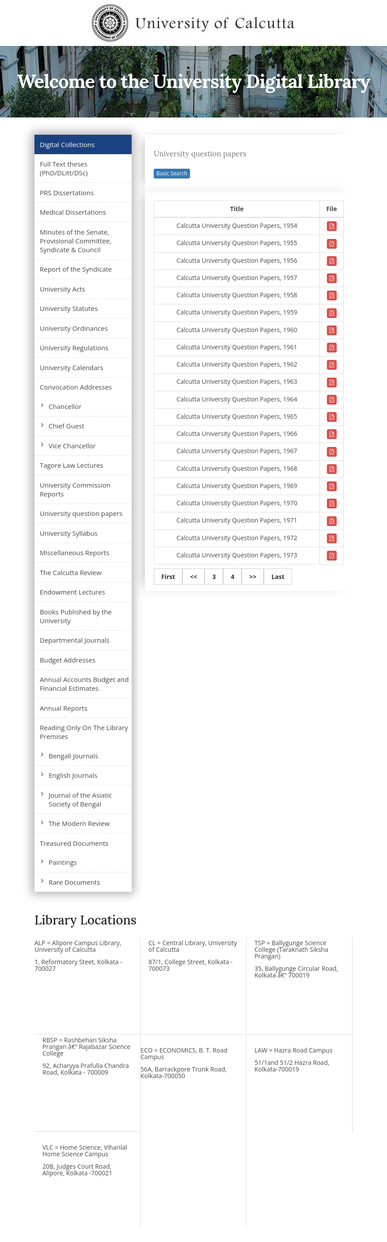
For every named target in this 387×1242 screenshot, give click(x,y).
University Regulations (74, 347)
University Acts (62, 288)
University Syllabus (69, 533)
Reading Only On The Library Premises (84, 732)
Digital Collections (67, 144)
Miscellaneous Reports (74, 552)
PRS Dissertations (67, 192)
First (168, 576)
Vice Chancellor (72, 445)
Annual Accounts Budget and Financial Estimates (84, 684)
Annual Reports (63, 708)
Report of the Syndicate (76, 269)
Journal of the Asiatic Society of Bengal (80, 799)
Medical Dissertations (73, 212)
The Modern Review (79, 823)
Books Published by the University (76, 616)
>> (252, 576)
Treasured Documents (74, 843)
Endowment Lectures (72, 591)
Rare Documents (74, 882)
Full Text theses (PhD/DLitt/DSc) (63, 168)
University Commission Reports (75, 489)
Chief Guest (66, 425)
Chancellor (65, 406)
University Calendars (71, 367)
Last (277, 576)
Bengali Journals (73, 755)
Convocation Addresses (76, 386)
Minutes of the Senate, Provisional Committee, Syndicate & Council (75, 240)
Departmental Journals (75, 640)
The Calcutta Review (71, 572)
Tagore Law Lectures (71, 465)
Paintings (63, 862)
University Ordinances (74, 328)
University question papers (81, 513)
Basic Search (171, 173)
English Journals (73, 775)
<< (193, 576)
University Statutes (69, 308)
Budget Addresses (67, 659)
